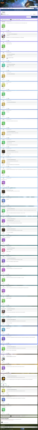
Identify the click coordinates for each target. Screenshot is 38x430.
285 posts (3, 49)
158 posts (3, 97)
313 (9, 19)
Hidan (3, 286)
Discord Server (10, 6)
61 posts (3, 29)
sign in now (15, 419)
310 (5, 19)
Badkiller (3, 387)
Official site (14, 6)
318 (16, 19)
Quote (8, 30)
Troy (3, 32)
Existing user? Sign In (30, 3)
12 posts (3, 362)
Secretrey (3, 91)
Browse (2, 6)
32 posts (3, 88)
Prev (2, 19)
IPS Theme (1, 428)
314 (10, 19)
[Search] (31, 6)
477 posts (3, 233)
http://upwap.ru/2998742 (9, 356)
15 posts (3, 371)
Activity (6, 6)
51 (3, 314)
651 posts (3, 59)
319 (17, 19)
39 (3, 154)
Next (19, 19)
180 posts (3, 253)
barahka (3, 396)
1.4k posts (3, 224)
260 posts (3, 273)
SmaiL (3, 52)
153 (3, 381)
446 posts (3, 39)
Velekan (3, 148)
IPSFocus (4, 428)
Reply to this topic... (6, 422)
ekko (3, 42)
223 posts (3, 214)
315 (12, 19)
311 (6, 19)
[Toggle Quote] (7, 131)
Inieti (3, 62)
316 (13, 19)
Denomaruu (3, 246)
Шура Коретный (3, 21)
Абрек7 (3, 256)
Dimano (3, 119)
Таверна (8, 14)
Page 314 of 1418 (23, 19)
